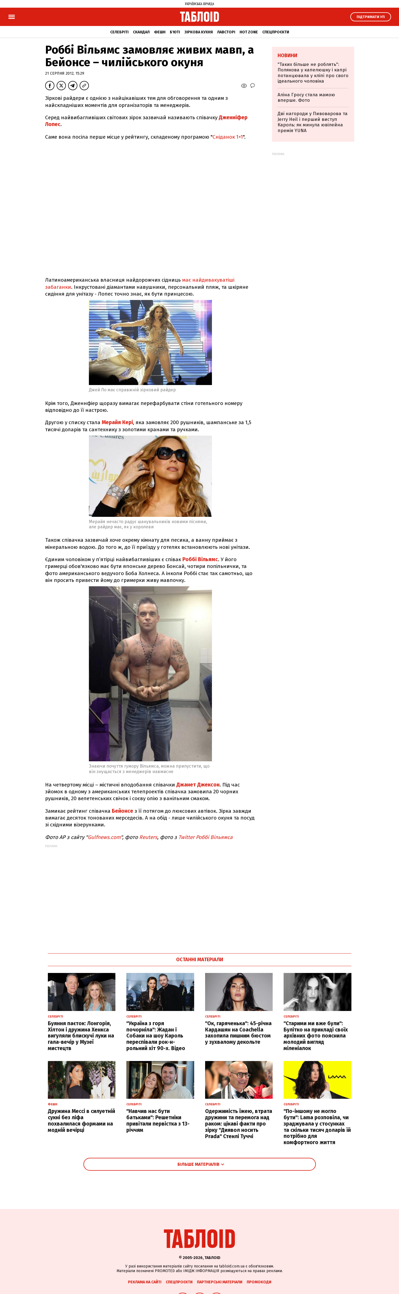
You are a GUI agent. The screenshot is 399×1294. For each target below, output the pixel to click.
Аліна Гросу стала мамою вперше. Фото (306, 97)
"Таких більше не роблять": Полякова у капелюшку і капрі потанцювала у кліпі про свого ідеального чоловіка (313, 73)
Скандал (141, 32)
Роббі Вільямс (200, 559)
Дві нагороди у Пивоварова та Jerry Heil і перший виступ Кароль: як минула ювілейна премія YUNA (313, 122)
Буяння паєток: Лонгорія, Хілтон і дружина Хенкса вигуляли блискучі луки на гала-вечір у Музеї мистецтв (81, 1035)
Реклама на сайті (144, 1282)
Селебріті (119, 32)
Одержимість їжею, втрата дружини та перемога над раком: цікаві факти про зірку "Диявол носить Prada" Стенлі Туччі (238, 1123)
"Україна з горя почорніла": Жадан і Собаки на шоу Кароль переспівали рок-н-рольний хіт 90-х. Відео (155, 1035)
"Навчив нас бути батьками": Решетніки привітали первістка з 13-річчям (158, 1120)
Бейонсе (123, 811)
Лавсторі (226, 32)
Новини (287, 56)
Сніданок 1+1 (227, 137)
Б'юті (175, 32)
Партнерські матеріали (219, 1282)
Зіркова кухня (198, 32)
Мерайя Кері (117, 422)
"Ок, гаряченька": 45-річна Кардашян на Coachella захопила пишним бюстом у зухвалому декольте (238, 1032)
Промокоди (259, 1282)
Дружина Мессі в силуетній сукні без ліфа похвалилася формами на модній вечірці (81, 1120)
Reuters (148, 837)
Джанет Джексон (198, 785)
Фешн (159, 32)
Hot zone (249, 32)
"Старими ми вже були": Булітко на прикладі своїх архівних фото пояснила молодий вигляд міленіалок (316, 1035)
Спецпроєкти (275, 32)
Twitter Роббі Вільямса (205, 837)
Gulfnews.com (104, 837)
